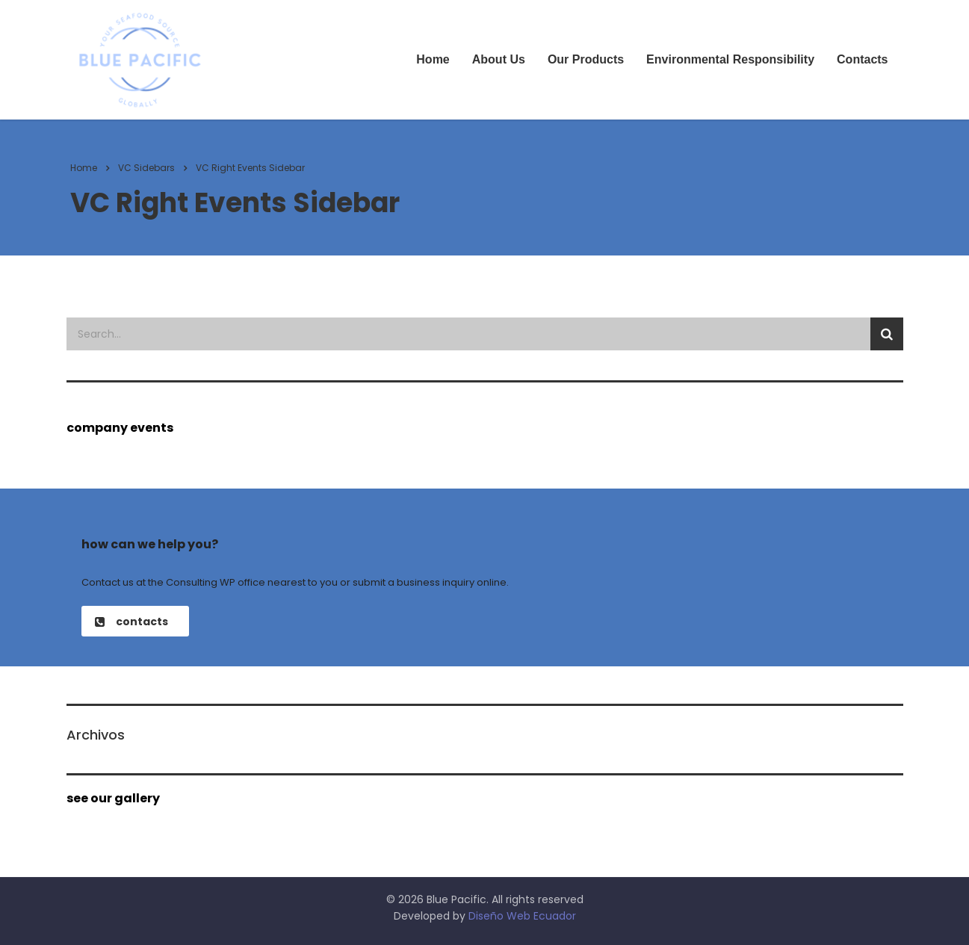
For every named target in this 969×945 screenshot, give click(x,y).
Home (432, 59)
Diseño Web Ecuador (522, 915)
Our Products (586, 59)
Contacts (862, 59)
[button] (135, 621)
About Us (498, 59)
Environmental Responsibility (730, 59)
